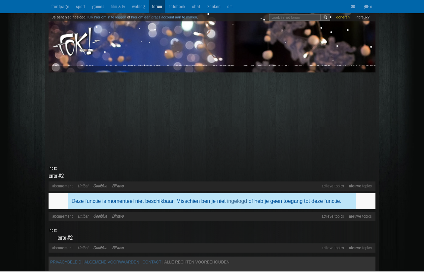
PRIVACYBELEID (65, 262)
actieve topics (333, 186)
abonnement (62, 186)
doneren (342, 17)
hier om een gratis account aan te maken (164, 17)
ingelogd (237, 201)
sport (80, 7)
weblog (138, 7)
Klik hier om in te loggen (107, 17)
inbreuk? (363, 17)
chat (196, 7)
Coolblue (100, 186)
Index (53, 168)
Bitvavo (118, 186)
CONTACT (151, 262)
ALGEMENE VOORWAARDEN (112, 262)
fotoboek (177, 7)
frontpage (60, 7)
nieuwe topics (360, 186)
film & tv (118, 7)
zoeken (214, 7)
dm (229, 7)
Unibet (83, 186)
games (98, 7)
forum (157, 7)
